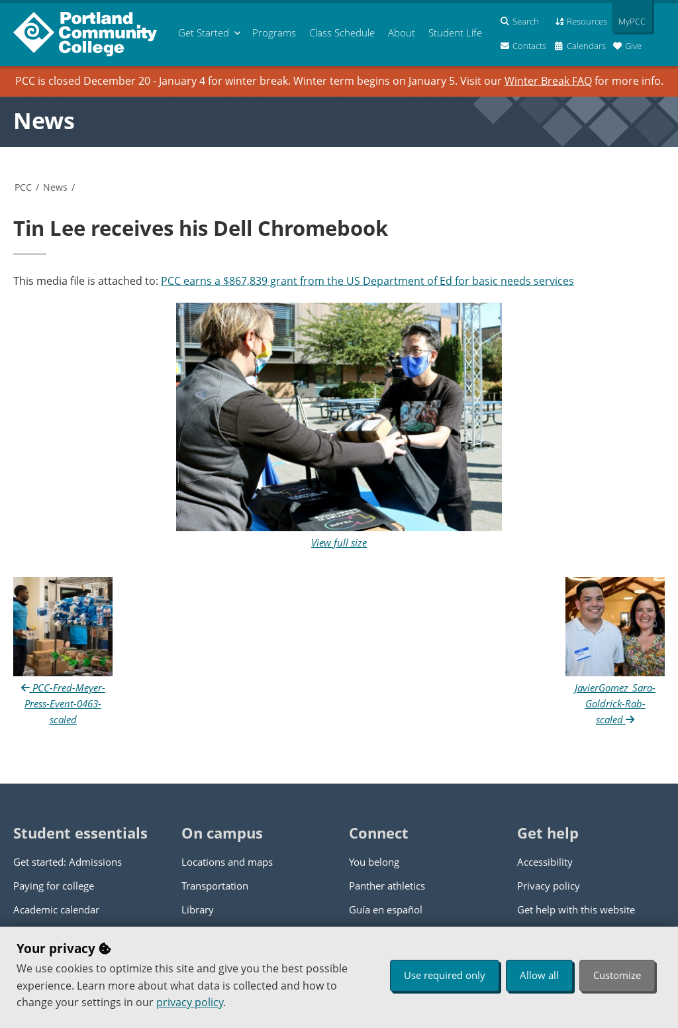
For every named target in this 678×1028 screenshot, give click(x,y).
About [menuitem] (401, 32)
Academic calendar (56, 909)
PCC (23, 187)
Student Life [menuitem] (455, 32)
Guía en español (385, 909)
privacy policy (189, 1002)
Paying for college (53, 885)
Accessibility (545, 861)
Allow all (539, 975)
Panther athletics (387, 885)
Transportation (214, 885)
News (44, 120)
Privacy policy (548, 885)
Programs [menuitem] (274, 32)
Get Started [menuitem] (203, 32)
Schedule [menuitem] (342, 32)
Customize (617, 975)
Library (197, 909)
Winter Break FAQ (548, 81)
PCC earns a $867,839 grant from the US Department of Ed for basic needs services (367, 281)
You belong (374, 861)
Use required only (444, 975)
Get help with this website (576, 909)
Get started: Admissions (67, 861)
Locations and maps (227, 861)
